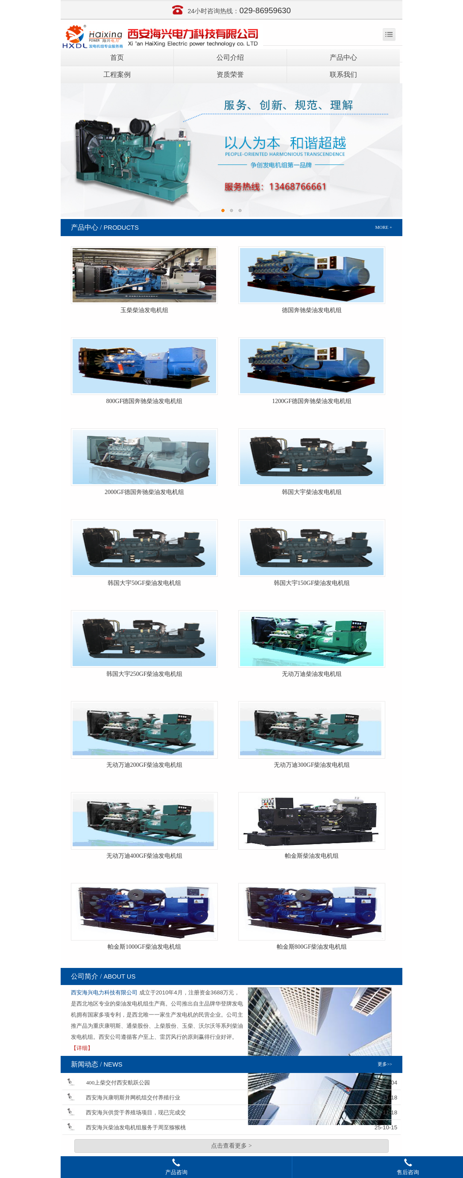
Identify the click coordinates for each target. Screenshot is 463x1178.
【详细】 (82, 1048)
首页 (117, 57)
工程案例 (117, 74)
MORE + (383, 227)
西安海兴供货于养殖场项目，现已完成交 (136, 1112)
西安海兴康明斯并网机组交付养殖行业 (133, 1097)
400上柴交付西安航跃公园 (118, 1082)
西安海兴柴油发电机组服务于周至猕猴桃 (136, 1127)
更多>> (385, 1064)
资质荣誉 (230, 74)
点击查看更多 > (231, 1146)
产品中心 (343, 57)
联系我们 (343, 74)
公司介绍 (230, 57)
